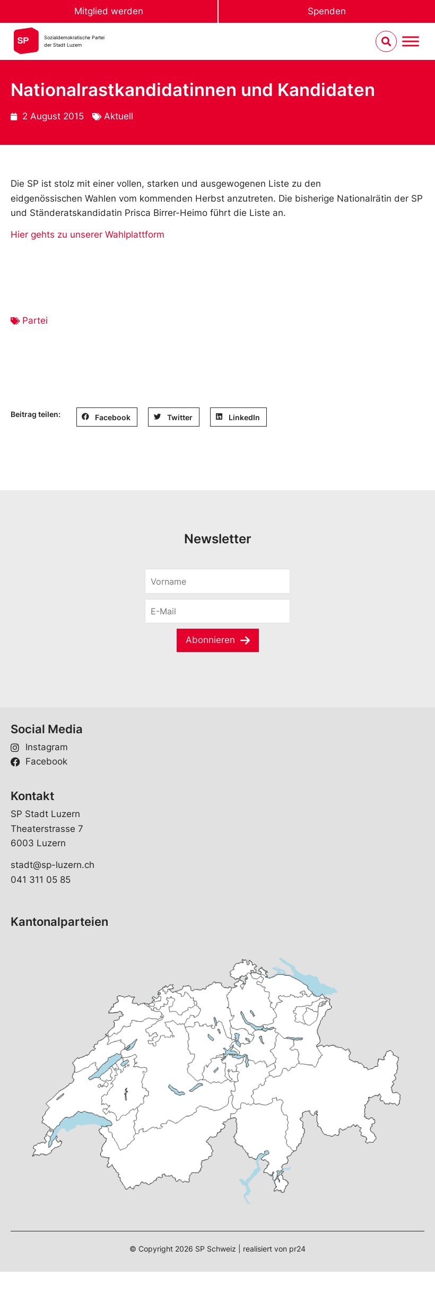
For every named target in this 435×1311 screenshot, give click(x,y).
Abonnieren (210, 640)
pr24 (297, 1248)
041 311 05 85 (41, 879)
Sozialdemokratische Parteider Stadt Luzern (74, 41)
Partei (35, 320)
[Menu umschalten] (410, 42)
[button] (106, 417)
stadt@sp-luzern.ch (52, 864)
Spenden (327, 11)
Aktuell (118, 116)
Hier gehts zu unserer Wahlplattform (87, 234)
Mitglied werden (108, 11)
